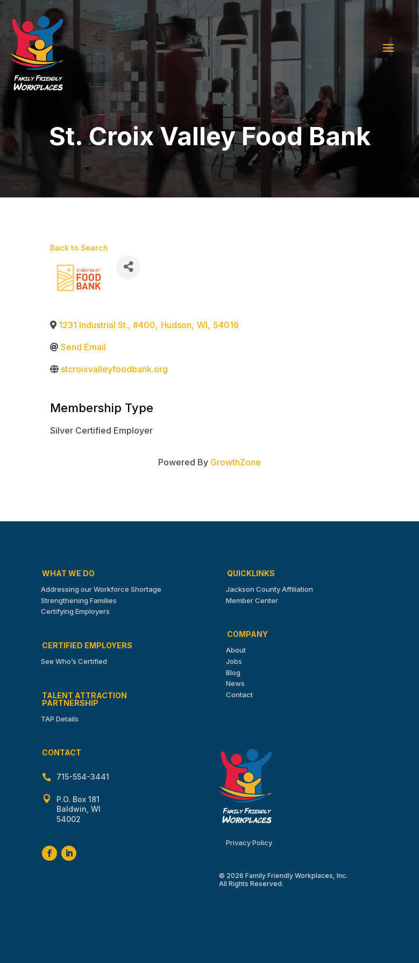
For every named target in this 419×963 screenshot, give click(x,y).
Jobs (234, 661)
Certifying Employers (75, 611)
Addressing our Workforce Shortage (101, 589)
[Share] (128, 267)
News (235, 683)
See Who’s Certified (74, 661)
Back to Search (79, 247)
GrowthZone (235, 462)
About (236, 650)
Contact (239, 694)
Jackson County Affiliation (269, 589)
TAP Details (60, 718)
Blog (233, 672)
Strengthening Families (79, 600)
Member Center (252, 600)
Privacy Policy (249, 842)
